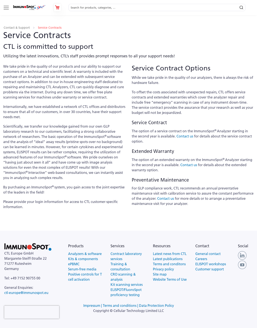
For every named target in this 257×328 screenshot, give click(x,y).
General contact (208, 254)
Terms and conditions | (121, 305)
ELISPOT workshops (210, 264)
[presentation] (31, 312)
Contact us (184, 136)
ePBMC (73, 264)
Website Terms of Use (170, 279)
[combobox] (157, 7)
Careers (201, 259)
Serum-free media (82, 269)
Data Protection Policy (156, 305)
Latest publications (167, 259)
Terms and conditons (169, 264)
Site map (160, 274)
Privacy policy (163, 269)
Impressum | (93, 305)
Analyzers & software (85, 254)
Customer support (209, 269)
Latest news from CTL (170, 254)
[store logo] (29, 7)
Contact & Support (17, 28)
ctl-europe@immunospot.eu (26, 293)
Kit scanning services (127, 284)
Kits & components (83, 259)
